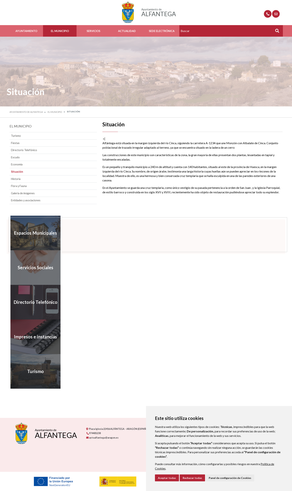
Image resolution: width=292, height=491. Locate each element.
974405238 (93, 433)
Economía (17, 164)
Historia (15, 178)
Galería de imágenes (23, 193)
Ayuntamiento (26, 31)
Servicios (93, 31)
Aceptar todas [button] (167, 477)
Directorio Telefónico (24, 150)
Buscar (275, 32)
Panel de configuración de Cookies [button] (230, 477)
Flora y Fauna (19, 186)
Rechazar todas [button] (192, 477)
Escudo (15, 157)
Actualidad (127, 31)
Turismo (16, 135)
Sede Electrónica (161, 31)
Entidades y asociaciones (25, 200)
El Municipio (60, 31)
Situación (17, 171)
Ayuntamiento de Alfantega (26, 112)
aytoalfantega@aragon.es (102, 437)
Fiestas (15, 143)
